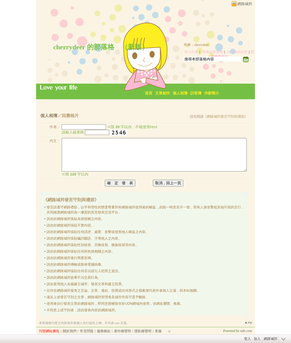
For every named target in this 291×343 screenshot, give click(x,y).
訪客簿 (195, 93)
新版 (135, 47)
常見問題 (86, 331)
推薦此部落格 (212, 52)
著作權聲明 (122, 331)
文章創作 (162, 93)
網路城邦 (244, 4)
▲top (248, 322)
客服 (158, 331)
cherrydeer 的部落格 (83, 47)
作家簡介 (211, 93)
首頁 (148, 93)
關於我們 (69, 331)
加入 (257, 339)
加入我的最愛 (237, 52)
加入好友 (191, 52)
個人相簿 (180, 93)
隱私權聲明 (142, 331)
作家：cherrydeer (196, 45)
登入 (247, 339)
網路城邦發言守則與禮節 (225, 116)
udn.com (246, 331)
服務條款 (104, 331)
